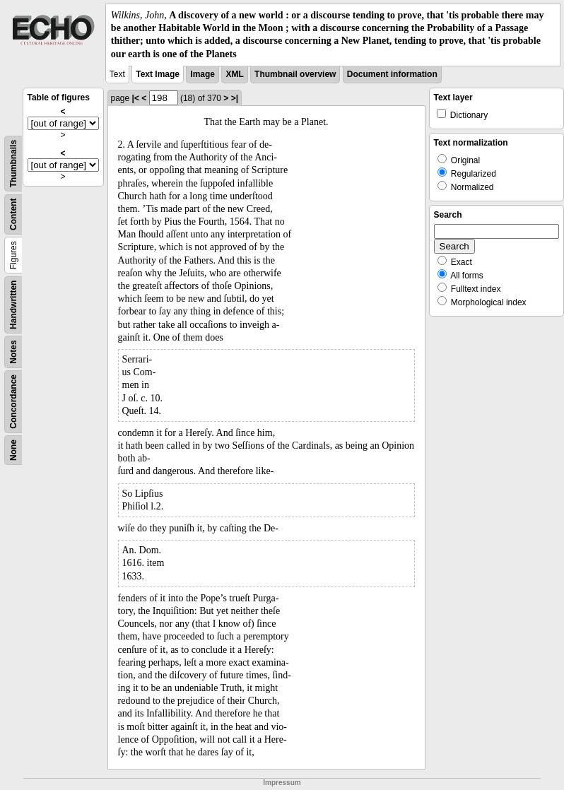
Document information (392, 74)
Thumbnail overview (295, 74)
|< (135, 98)
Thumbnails (13, 163)
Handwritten (13, 304)
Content (13, 214)
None (13, 450)
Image (202, 74)
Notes (13, 351)
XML (234, 74)
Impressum (281, 782)
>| (234, 98)
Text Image (158, 74)
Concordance (13, 402)
